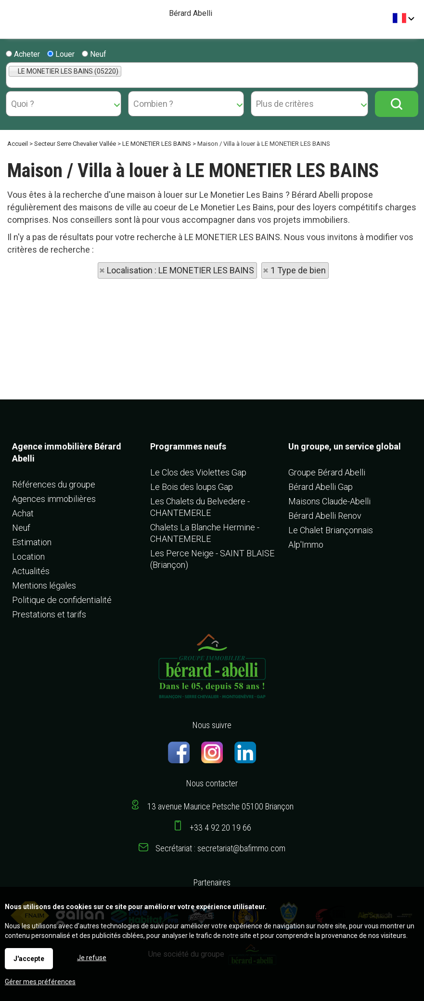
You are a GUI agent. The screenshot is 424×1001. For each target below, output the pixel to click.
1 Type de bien (298, 270)
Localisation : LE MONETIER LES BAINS (180, 270)
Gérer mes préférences (40, 982)
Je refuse (91, 958)
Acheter (23, 54)
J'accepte (28, 958)
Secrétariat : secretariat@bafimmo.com (220, 848)
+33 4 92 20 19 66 (220, 827)
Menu (11, 14)
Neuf (94, 54)
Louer (61, 54)
